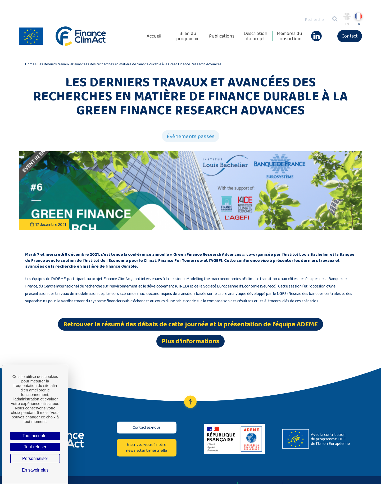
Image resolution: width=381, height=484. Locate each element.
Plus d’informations (190, 341)
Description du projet (255, 36)
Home (29, 64)
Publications (221, 36)
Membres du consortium (289, 36)
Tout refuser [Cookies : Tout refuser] (35, 447)
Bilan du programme (187, 36)
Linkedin (316, 33)
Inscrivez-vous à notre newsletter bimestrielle (146, 447)
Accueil (154, 36)
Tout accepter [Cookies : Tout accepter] (35, 435)
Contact (350, 36)
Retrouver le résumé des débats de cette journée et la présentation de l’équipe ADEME (190, 324)
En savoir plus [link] (35, 470)
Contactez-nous (147, 427)
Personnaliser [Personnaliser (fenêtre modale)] (35, 458)
